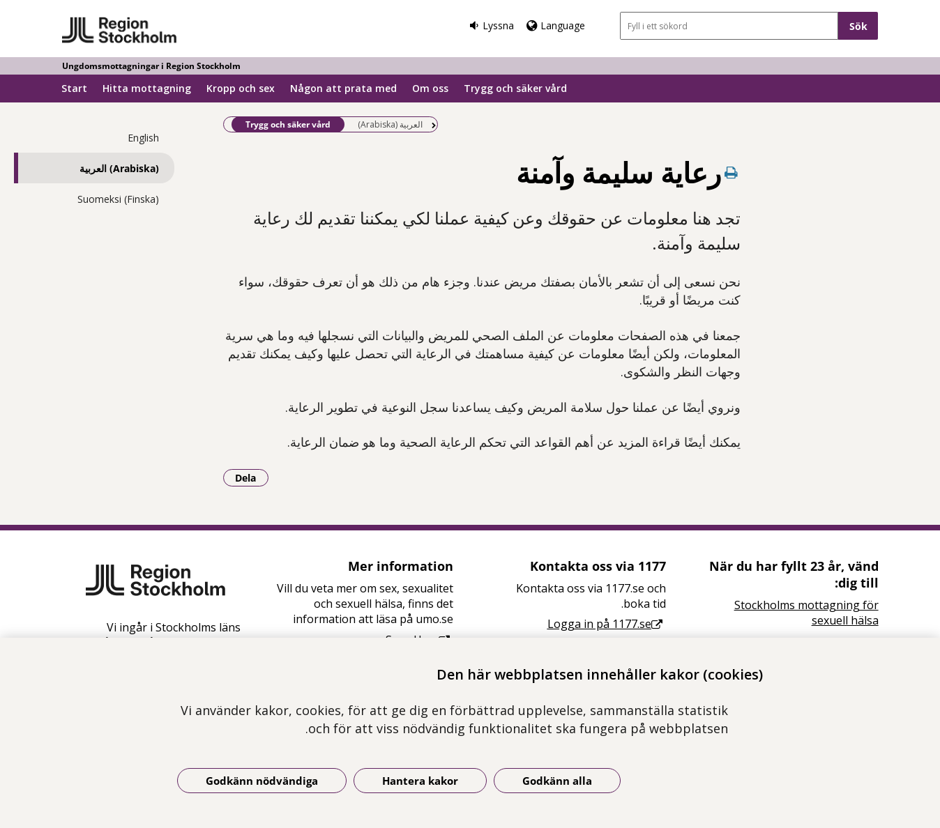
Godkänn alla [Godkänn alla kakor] (557, 781)
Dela (251, 477)
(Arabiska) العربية (119, 168)
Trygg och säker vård (515, 88)
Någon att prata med (343, 88)
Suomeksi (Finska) (118, 199)
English (143, 137)
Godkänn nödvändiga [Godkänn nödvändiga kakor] (262, 781)
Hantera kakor (420, 781)
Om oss (430, 88)
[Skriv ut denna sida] (731, 172)
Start (74, 88)
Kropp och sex (240, 88)
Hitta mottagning (147, 88)
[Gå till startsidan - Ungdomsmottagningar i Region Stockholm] (119, 30)
